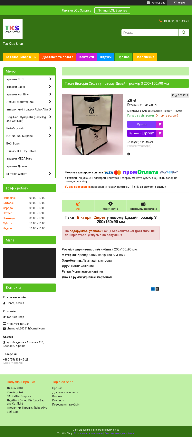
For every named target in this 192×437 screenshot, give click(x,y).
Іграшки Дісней (16, 166)
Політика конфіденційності (120, 433)
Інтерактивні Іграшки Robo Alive (27, 109)
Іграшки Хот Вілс (17, 94)
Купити (142, 124)
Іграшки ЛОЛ (15, 79)
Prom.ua (114, 429)
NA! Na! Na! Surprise (19, 136)
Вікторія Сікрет (91, 217)
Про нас (124, 57)
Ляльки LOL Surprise (112, 10)
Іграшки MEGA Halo (19, 158)
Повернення (145, 57)
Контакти (86, 57)
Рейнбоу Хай (15, 128)
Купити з (142, 133)
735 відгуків (158, 2)
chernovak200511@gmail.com (26, 328)
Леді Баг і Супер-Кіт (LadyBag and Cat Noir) (26, 119)
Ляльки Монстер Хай (20, 102)
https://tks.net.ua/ (18, 323)
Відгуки (105, 57)
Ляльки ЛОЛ (15, 388)
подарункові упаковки (86, 231)
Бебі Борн (13, 143)
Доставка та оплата (57, 57)
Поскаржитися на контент (88, 433)
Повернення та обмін (66, 404)
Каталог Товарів (18, 57)
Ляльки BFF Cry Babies (21, 151)
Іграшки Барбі (15, 87)
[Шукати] (183, 32)
